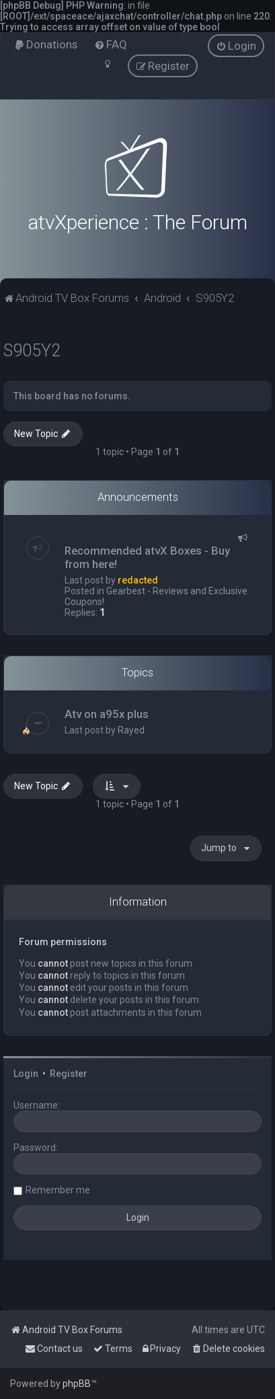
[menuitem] (46, 44)
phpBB (77, 1383)
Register (68, 1073)
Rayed (131, 730)
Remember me (58, 1190)
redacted (138, 580)
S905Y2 (32, 350)
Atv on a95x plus (107, 714)
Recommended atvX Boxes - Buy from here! (147, 557)
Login (25, 1073)
